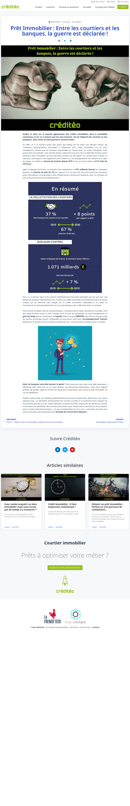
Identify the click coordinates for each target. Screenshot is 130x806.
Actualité (87, 7)
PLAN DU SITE (85, 627)
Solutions (50, 7)
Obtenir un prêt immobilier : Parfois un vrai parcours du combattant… (108, 507)
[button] (59, 40)
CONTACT (123, 7)
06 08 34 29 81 (98, 1)
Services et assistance (69, 7)
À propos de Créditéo (105, 7)
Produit (38, 7)
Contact (111, 1)
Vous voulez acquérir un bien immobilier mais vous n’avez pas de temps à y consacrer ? (20, 507)
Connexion (123, 1)
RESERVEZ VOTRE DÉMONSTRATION (65, 567)
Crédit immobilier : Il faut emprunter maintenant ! (62, 505)
